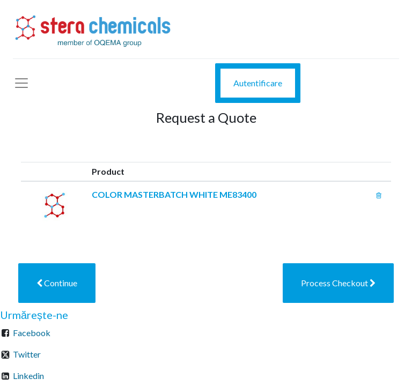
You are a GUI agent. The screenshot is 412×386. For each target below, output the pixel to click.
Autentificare (257, 83)
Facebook (31, 333)
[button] (56, 283)
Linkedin (28, 375)
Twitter (27, 354)
